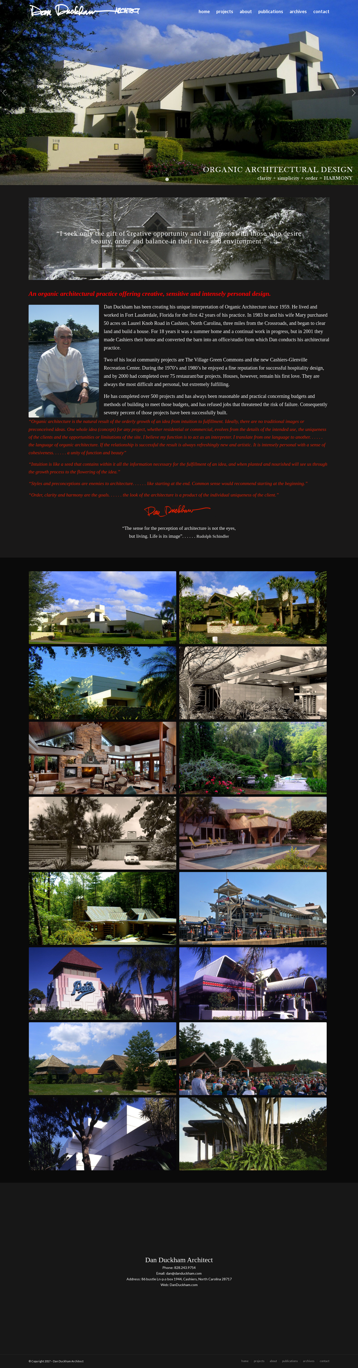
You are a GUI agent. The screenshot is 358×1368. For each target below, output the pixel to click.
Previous (4, 92)
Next (353, 92)
